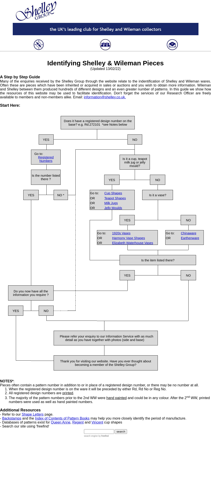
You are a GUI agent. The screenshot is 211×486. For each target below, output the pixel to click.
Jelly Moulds (113, 208)
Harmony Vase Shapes (128, 238)
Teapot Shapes (115, 198)
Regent (78, 422)
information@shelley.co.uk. (105, 97)
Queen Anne (60, 422)
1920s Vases (121, 233)
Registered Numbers (46, 159)
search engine (91, 436)
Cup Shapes (113, 193)
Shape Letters (33, 414)
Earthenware (190, 238)
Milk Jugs (111, 203)
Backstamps (11, 418)
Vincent (97, 422)
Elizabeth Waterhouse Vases (132, 243)
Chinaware (188, 233)
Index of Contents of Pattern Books (62, 418)
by (103, 436)
